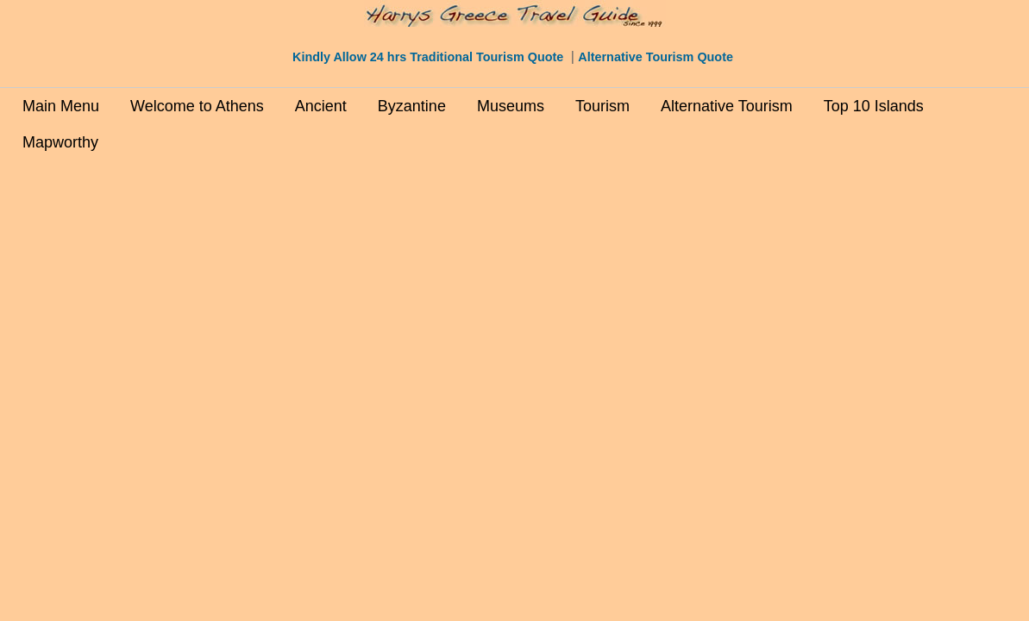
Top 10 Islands (874, 106)
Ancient (321, 106)
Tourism (602, 106)
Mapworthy (60, 142)
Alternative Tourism (727, 106)
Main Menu (60, 106)
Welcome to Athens (197, 106)
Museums (510, 106)
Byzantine (412, 106)
